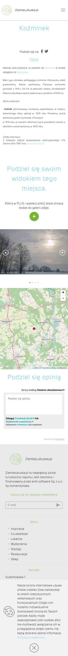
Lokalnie (16, 539)
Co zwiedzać (19, 534)
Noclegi (16, 549)
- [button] (63, 298)
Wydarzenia (19, 544)
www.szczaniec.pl (35, 143)
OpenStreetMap (49, 368)
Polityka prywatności (31, 637)
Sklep (14, 559)
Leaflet (35, 368)
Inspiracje (17, 529)
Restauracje (19, 554)
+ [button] (63, 293)
